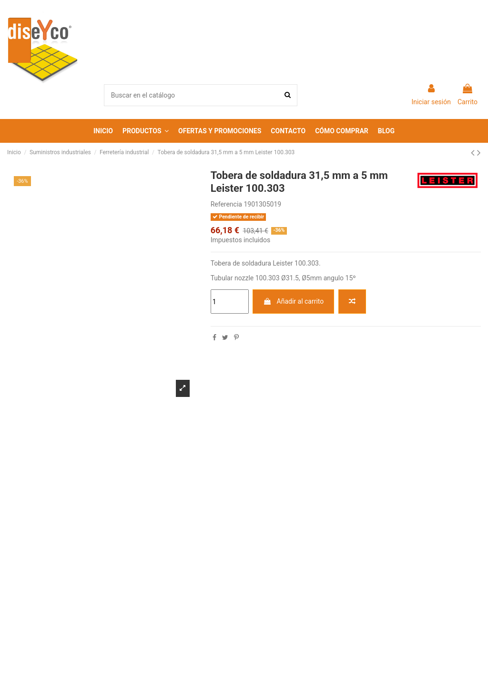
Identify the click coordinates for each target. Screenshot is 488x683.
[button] (145, 131)
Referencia (226, 204)
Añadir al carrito (293, 301)
